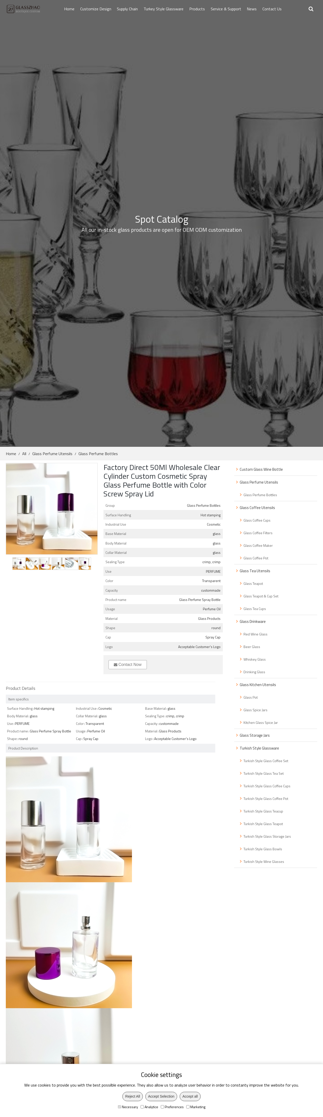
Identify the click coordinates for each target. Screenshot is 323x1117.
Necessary (128, 1106)
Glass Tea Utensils (255, 571)
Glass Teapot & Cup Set (261, 596)
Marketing (195, 1106)
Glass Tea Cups (255, 608)
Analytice (149, 1106)
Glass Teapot (253, 583)
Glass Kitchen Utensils (258, 685)
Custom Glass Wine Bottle (261, 469)
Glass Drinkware (253, 621)
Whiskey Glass (255, 659)
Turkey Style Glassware (163, 9)
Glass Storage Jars (255, 735)
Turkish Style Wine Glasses (264, 861)
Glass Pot (251, 697)
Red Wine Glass (255, 634)
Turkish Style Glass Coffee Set (266, 760)
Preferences (172, 1106)
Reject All (132, 1096)
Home (69, 9)
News (252, 9)
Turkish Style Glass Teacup (263, 811)
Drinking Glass (254, 671)
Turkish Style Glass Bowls (263, 849)
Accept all (190, 1096)
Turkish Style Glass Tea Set (264, 773)
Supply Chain (127, 9)
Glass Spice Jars (255, 710)
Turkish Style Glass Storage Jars (267, 836)
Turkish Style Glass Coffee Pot (266, 798)
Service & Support (226, 9)
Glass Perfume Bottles (98, 454)
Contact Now (128, 664)
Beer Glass (252, 646)
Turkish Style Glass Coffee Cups (267, 786)
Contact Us (272, 9)
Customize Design (95, 9)
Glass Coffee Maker (258, 545)
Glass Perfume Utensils (52, 454)
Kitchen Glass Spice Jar (261, 722)
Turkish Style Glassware (259, 748)
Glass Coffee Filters (258, 532)
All (24, 454)
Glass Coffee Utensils (257, 508)
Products (197, 9)
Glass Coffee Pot (256, 558)
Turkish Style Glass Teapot (263, 823)
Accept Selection (161, 1096)
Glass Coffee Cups (257, 520)
